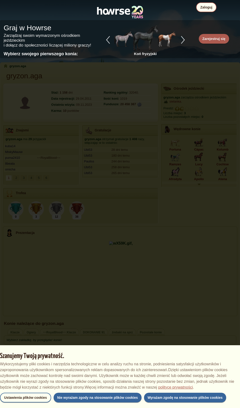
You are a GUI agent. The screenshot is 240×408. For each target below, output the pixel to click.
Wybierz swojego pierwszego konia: (41, 53)
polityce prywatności (175, 387)
